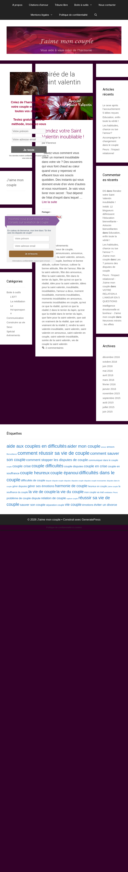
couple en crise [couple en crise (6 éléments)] (95, 466)
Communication (15, 317)
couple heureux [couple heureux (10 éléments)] (35, 472)
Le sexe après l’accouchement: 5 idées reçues (111, 109)
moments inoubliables (67, 294)
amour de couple (63, 249)
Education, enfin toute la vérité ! (111, 236)
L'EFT (13, 296)
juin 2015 (108, 411)
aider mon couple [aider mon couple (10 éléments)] (83, 446)
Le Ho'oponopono (17, 309)
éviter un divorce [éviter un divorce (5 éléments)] (105, 504)
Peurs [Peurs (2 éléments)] (115, 492)
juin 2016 (108, 366)
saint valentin (72, 329)
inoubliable (72, 287)
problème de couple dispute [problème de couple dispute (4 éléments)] (23, 498)
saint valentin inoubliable (64, 336)
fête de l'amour (67, 268)
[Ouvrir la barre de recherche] (96, 15)
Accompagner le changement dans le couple (111, 141)
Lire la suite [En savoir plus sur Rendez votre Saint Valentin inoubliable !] (49, 202)
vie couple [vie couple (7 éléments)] (73, 504)
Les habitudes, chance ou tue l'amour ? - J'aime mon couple (111, 252)
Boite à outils (84, 5)
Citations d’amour (38, 4)
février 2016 (109, 384)
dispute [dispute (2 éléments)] (48, 481)
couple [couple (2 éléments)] (9, 467)
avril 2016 (108, 375)
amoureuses (63, 253)
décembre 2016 (111, 357)
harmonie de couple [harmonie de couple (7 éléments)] (71, 486)
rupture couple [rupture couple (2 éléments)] (72, 499)
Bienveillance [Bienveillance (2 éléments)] (12, 454)
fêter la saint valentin (53, 276)
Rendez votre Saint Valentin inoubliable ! (63, 134)
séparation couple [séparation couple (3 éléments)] (55, 505)
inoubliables (48, 291)
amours (80, 257)
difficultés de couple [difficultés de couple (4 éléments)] (33, 480)
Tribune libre (61, 4)
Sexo (9, 327)
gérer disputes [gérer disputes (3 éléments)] (20, 486)
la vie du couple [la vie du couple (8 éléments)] (70, 491)
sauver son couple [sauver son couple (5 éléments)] (32, 504)
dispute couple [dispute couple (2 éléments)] (58, 481)
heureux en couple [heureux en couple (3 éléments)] (97, 486)
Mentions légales (43, 15)
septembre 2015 (111, 398)
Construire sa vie (16, 322)
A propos (17, 4)
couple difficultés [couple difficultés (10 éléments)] (48, 465)
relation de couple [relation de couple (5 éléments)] (53, 498)
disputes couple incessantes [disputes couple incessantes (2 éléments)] (95, 481)
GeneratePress (91, 519)
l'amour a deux (65, 291)
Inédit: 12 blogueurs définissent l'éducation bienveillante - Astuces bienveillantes (110, 217)
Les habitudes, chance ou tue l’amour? (111, 129)
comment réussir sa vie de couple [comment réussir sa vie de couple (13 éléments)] (54, 453)
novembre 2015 (111, 393)
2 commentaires (55, 347)
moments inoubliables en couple (60, 302)
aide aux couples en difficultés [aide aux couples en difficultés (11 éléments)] (37, 446)
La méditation (17, 301)
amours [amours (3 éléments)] (111, 446)
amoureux (76, 253)
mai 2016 (108, 370)
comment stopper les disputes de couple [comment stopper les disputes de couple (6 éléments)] (57, 460)
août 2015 (108, 402)
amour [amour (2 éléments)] (103, 447)
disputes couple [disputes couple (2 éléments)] (77, 481)
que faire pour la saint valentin (59, 317)
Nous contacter (107, 4)
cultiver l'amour (59, 264)
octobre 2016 (110, 361)
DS (104, 190)
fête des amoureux (71, 272)
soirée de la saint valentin (56, 340)
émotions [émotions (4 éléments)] (87, 504)
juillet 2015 (109, 407)
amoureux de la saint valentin (58, 257)
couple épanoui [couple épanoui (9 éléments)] (64, 472)
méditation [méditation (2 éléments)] (108, 492)
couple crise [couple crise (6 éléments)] (22, 466)
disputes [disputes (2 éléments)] (67, 481)
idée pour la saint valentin (64, 283)
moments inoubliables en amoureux (62, 298)
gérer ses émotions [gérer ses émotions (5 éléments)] (41, 486)
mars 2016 (108, 379)
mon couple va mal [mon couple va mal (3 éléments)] (94, 492)
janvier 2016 (109, 389)
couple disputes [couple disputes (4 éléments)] (73, 466)
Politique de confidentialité (73, 14)
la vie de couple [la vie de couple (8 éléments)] (42, 491)
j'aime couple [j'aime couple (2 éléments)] (113, 486)
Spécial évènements (57, 245)
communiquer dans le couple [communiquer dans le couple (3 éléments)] (103, 460)
